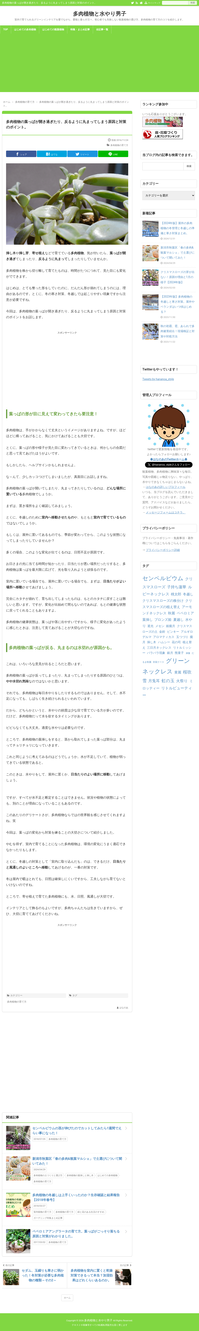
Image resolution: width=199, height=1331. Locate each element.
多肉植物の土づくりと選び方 (48, 1175)
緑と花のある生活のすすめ (90, 1212)
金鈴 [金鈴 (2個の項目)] (162, 632)
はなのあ (123, 1007)
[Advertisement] (99, 64)
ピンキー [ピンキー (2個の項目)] (173, 632)
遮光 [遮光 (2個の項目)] (150, 626)
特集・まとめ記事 (80, 29)
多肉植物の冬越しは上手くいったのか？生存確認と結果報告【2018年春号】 (76, 1197)
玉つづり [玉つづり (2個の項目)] (182, 637)
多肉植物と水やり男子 (99, 14)
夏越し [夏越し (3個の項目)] (178, 620)
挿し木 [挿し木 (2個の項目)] (151, 642)
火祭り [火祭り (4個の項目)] (182, 681)
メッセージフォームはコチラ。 (165, 512)
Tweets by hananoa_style (158, 379)
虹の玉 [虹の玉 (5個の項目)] (168, 680)
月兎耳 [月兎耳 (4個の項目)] (154, 681)
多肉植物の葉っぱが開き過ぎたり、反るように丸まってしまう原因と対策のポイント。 (66, 124)
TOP (5, 29)
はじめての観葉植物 (53, 29)
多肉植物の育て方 (119, 145)
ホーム (67, 1297)
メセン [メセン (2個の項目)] (159, 626)
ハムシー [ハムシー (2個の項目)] (164, 642)
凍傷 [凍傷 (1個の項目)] (188, 653)
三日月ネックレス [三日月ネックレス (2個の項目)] (159, 647)
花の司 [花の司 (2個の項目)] (176, 642)
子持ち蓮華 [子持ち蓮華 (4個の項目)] (176, 587)
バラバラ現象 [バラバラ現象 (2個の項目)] (156, 653)
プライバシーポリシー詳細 (163, 550)
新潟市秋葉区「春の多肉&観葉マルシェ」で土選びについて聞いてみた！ (77, 1161)
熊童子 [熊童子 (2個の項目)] (179, 653)
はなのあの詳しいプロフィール (165, 487)
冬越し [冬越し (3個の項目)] (188, 594)
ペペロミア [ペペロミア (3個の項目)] (185, 613)
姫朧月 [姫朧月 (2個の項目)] (170, 626)
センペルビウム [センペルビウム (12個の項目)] (162, 578)
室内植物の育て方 (42, 1212)
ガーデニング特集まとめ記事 (48, 1218)
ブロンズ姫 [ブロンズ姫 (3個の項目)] (162, 620)
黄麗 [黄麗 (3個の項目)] (177, 672)
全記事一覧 (102, 29)
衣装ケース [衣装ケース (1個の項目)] (158, 662)
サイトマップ (154, 3)
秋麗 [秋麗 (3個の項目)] (171, 613)
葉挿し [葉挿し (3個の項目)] (147, 620)
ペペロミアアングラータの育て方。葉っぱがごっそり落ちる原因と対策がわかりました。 (76, 1233)
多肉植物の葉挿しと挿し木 (80, 1175)
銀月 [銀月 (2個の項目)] (170, 653)
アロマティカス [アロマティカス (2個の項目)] (163, 637)
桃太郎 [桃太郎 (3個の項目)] (176, 594)
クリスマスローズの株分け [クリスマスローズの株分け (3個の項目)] (163, 601)
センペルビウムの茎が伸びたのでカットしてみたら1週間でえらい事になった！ (77, 1130)
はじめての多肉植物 (25, 29)
